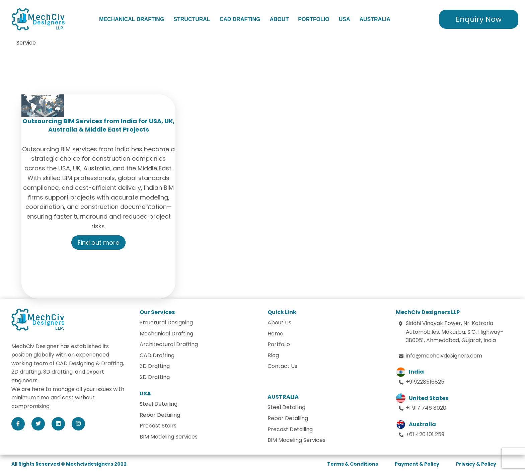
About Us (279, 322)
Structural (191, 19)
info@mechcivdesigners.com (444, 356)
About (279, 19)
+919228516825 (425, 382)
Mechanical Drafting (131, 19)
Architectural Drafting (169, 344)
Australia (374, 19)
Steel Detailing (158, 404)
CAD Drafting (240, 19)
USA (344, 19)
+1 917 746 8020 (426, 408)
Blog (273, 355)
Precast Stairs (158, 425)
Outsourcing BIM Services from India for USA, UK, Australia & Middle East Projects (98, 125)
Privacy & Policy (476, 464)
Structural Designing (166, 322)
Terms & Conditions (352, 464)
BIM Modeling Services (169, 437)
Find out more (98, 242)
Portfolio (313, 19)
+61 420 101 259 (425, 434)
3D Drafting (155, 366)
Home (275, 333)
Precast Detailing (290, 429)
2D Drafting (155, 377)
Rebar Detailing (160, 415)
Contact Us (282, 366)
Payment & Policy (417, 464)
